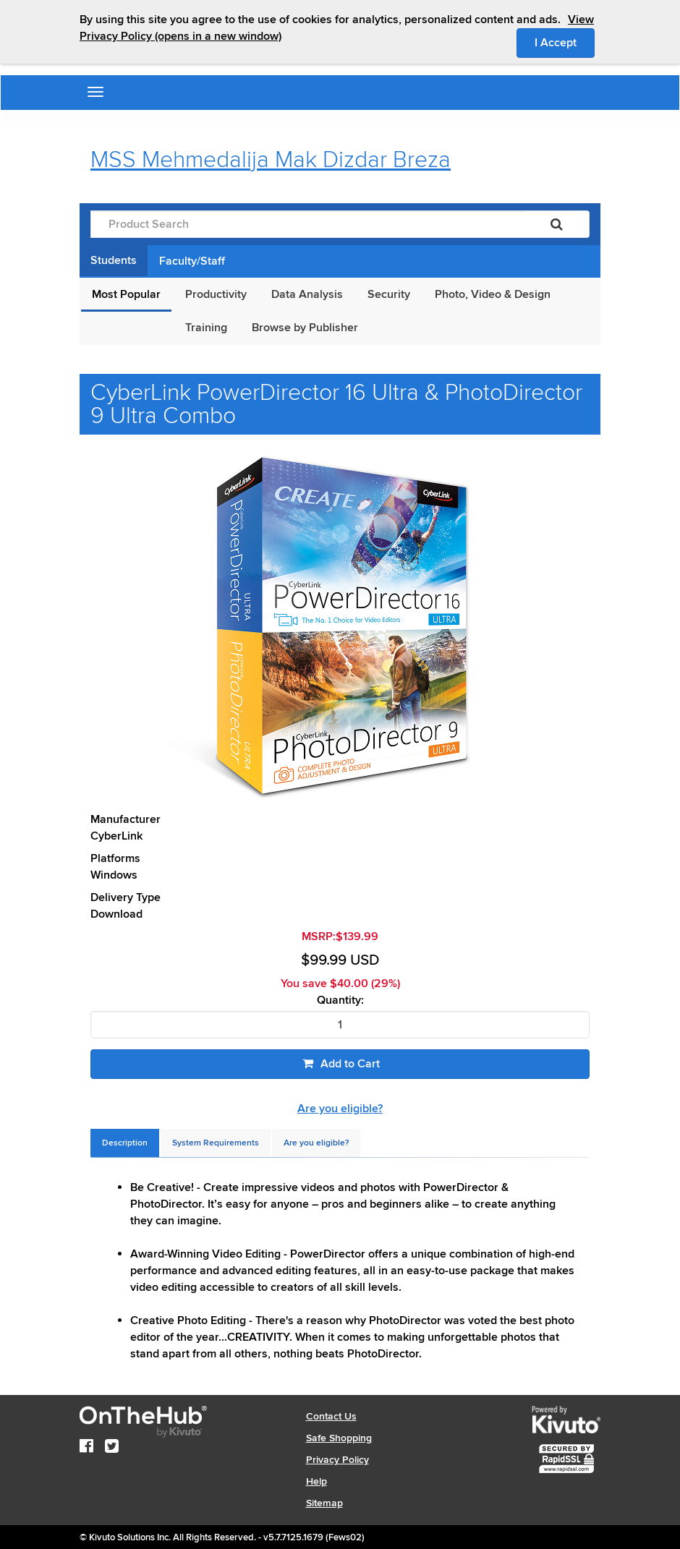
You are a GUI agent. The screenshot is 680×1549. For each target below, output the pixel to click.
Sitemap (324, 1503)
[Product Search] (307, 224)
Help (316, 1481)
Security (388, 294)
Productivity (216, 294)
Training (206, 327)
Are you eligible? (340, 1108)
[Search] (556, 224)
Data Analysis (307, 294)
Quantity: (340, 1000)
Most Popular (126, 294)
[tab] (124, 1143)
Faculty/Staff (192, 261)
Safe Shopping (339, 1438)
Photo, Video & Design (493, 294)
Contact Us (331, 1416)
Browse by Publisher (305, 327)
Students (113, 260)
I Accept (565, 42)
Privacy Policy (337, 1460)
